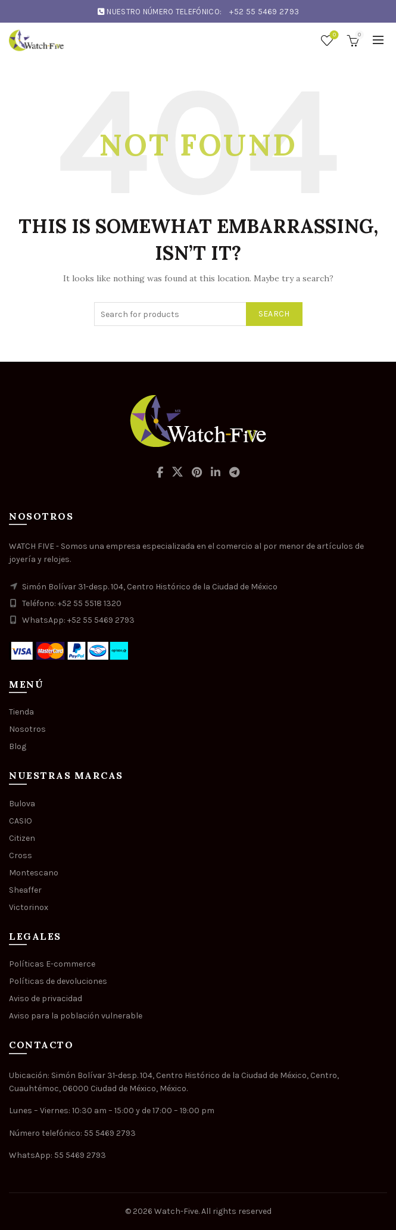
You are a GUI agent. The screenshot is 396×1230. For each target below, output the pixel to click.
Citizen (22, 838)
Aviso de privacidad (45, 998)
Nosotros (27, 729)
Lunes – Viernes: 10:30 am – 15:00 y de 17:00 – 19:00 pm (111, 1110)
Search (274, 314)
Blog (17, 746)
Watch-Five (176, 1211)
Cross (20, 855)
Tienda (21, 712)
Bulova (22, 804)
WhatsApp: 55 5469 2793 (57, 1155)
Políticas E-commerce (52, 964)
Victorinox (28, 907)
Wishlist (333, 35)
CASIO (20, 821)
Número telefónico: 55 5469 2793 (72, 1133)
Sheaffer (25, 890)
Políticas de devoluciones (58, 981)
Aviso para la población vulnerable (75, 1016)
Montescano (33, 873)
